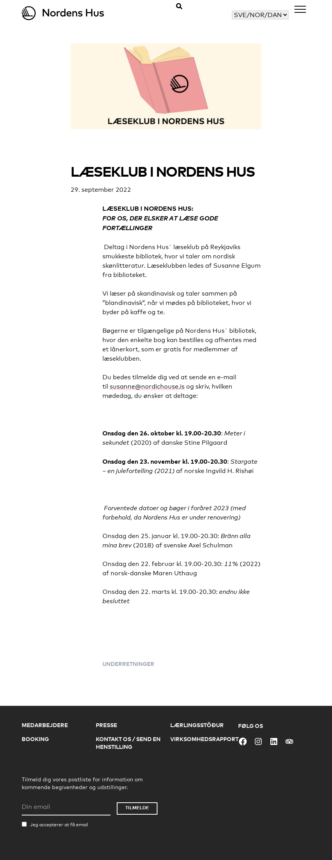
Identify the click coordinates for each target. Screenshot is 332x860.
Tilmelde (137, 807)
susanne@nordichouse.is (147, 386)
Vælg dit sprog (210, 15)
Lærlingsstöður (197, 725)
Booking (35, 739)
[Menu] (300, 10)
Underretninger (128, 663)
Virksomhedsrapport (204, 739)
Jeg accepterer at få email (59, 824)
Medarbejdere (45, 725)
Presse (106, 725)
